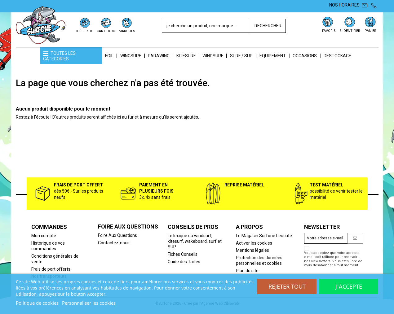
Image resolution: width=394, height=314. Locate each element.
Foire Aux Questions (117, 235)
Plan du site (247, 270)
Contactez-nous (114, 242)
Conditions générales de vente (54, 259)
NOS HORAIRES (344, 4)
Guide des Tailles (184, 261)
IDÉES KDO (85, 31)
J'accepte (348, 286)
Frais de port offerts (50, 269)
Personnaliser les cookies (89, 303)
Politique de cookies (37, 303)
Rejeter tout (287, 286)
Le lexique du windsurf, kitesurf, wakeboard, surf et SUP (195, 241)
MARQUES (127, 31)
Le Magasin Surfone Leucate (264, 235)
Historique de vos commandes (48, 246)
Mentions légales (252, 250)
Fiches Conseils (182, 254)
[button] (71, 55)
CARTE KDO (106, 31)
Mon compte (43, 235)
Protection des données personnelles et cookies (259, 260)
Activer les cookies (254, 243)
